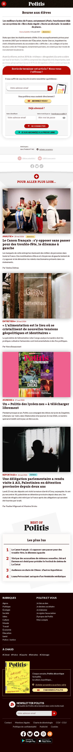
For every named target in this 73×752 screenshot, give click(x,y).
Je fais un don (42, 603)
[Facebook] (23, 734)
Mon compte (42, 620)
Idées (5, 616)
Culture (6, 620)
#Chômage (44, 654)
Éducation (7, 633)
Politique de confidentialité (24, 726)
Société (6, 613)
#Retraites (33, 654)
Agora (5, 603)
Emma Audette (25, 32)
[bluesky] (30, 734)
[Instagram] (43, 734)
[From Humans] (49, 734)
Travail (6, 626)
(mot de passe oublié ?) (59, 114)
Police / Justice (9, 639)
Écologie (6, 610)
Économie (7, 629)
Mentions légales (22, 722)
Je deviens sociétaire (45, 606)
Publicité (44, 726)
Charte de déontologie (43, 722)
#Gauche (23, 654)
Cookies (54, 726)
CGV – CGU (61, 722)
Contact (8, 722)
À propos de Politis (44, 616)
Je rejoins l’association (46, 613)
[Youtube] (36, 734)
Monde (6, 623)
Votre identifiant (11, 114)
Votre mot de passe (43, 114)
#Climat (6, 654)
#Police (14, 654)
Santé (5, 636)
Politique (6, 606)
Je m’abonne (41, 610)
